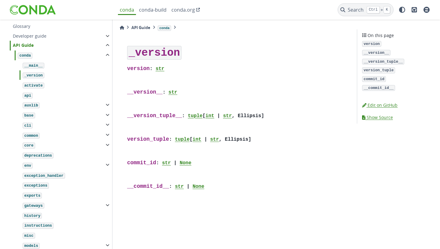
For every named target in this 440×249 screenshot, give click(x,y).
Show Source (377, 117)
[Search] (366, 9)
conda (127, 9)
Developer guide (29, 36)
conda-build (153, 9)
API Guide (23, 45)
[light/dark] (402, 10)
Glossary (21, 26)
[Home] (122, 27)
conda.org (183, 9)
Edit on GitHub (380, 105)
